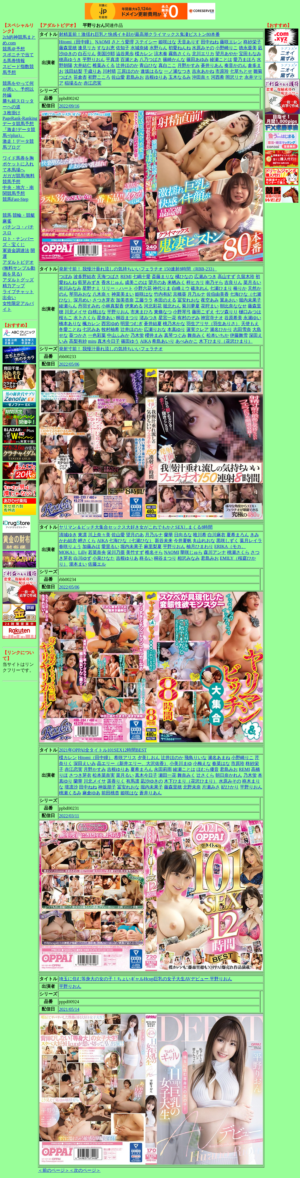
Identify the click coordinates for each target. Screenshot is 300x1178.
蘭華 (168, 534)
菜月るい (252, 282)
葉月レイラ (251, 540)
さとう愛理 (122, 41)
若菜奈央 (97, 552)
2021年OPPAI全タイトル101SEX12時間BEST (103, 750)
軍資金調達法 (16, 250)
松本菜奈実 (103, 775)
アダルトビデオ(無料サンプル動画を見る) (19, 268)
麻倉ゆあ (91, 792)
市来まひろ (141, 311)
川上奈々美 (99, 534)
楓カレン (91, 323)
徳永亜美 (248, 47)
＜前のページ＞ (53, 1170)
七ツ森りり (226, 311)
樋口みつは (250, 311)
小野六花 (143, 288)
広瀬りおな (155, 329)
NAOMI (102, 41)
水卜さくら (84, 317)
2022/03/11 (69, 815)
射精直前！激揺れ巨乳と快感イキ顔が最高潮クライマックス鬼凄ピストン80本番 (139, 34)
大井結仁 (82, 65)
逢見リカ (87, 47)
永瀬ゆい (252, 317)
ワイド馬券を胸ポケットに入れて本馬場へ (18, 164)
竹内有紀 (163, 294)
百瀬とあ (129, 59)
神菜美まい (122, 294)
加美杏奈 (125, 300)
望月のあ (157, 282)
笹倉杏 (80, 77)
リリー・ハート (117, 288)
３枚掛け (11, 112)
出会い (9, 297)
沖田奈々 (201, 77)
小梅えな (202, 763)
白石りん (87, 53)
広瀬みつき (205, 276)
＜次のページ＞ (85, 1170)
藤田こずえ (203, 311)
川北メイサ (76, 311)
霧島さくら (179, 53)
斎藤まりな (163, 276)
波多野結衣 (84, 276)
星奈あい (106, 317)
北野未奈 (192, 787)
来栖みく (176, 282)
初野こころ (99, 77)
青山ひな (148, 65)
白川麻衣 (216, 534)
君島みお (135, 77)
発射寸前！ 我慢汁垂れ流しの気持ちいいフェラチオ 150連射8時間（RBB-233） (138, 269)
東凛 (82, 534)
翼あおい (229, 300)
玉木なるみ (179, 77)
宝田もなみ (250, 53)
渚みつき (148, 317)
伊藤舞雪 (239, 335)
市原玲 (222, 71)
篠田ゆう (130, 341)
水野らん (158, 47)
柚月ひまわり (199, 546)
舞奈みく (196, 335)
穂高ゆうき (70, 59)
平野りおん (93, 59)
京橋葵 (179, 294)
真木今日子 (108, 341)
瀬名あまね (219, 757)
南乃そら (214, 282)
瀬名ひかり (221, 329)
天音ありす (188, 41)
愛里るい (110, 546)
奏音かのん (235, 65)
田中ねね (210, 41)
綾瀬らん (68, 306)
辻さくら (205, 775)
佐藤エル (97, 564)
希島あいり (163, 341)
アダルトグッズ (18, 279)
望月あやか (226, 53)
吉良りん (233, 282)
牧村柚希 (110, 329)
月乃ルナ (196, 294)
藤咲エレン (231, 41)
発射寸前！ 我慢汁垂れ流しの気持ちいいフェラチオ (111, 348)
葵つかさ (78, 335)
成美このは (136, 282)
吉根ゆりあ (156, 77)
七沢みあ (91, 329)
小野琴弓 (182, 311)
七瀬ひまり (221, 288)
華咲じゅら (191, 552)
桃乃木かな (174, 323)
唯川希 (199, 534)
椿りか (240, 288)
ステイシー (146, 41)
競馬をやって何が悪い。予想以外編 (18, 89)
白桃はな (97, 311)
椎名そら (154, 552)
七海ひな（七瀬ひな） (131, 540)
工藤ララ (144, 300)
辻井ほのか (127, 65)
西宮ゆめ (110, 323)
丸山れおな (204, 540)
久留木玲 (245, 276)
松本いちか (217, 335)
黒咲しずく (227, 540)
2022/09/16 (69, 106)
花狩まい (210, 306)
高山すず (226, 276)
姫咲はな (167, 41)
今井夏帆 (183, 540)
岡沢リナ (234, 77)
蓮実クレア (197, 329)
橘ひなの (184, 276)
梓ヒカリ (195, 282)
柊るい (146, 558)
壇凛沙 (71, 787)
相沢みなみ (188, 558)
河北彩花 (153, 306)
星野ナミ (91, 288)
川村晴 (109, 71)
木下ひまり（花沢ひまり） (226, 341)
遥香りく (116, 781)
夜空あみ (210, 300)
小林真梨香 (112, 306)
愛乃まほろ (244, 59)
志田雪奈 (242, 329)
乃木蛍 (137, 335)
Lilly (82, 552)
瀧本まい (78, 564)
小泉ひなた (103, 558)
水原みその (203, 47)
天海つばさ (108, 276)
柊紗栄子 (252, 41)
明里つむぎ (131, 323)
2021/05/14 (69, 1009)
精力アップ (14, 285)
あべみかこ (186, 341)
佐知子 (122, 47)
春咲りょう (70, 546)
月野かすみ (188, 65)
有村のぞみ (188, 317)
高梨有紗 (78, 341)
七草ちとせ (241, 71)
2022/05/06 (69, 364)
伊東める (134, 306)
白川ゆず (82, 558)
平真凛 (112, 59)
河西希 (217, 77)
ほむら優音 (207, 769)
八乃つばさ (150, 59)
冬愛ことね (70, 329)
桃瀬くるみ (70, 792)
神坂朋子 (107, 787)
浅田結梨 (73, 71)
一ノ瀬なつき (177, 71)
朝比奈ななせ (233, 306)
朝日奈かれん (228, 775)
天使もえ (250, 323)
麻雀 (7, 221)
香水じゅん (112, 282)
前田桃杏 (110, 792)
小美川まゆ (181, 763)
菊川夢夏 (191, 306)
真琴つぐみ (175, 335)
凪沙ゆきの (152, 781)
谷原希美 (233, 317)
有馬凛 (132, 781)
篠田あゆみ (197, 59)
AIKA (145, 341)
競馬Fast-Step (15, 199)
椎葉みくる (103, 65)
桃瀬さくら (238, 552)
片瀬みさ (211, 787)
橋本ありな (70, 323)
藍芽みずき (89, 282)
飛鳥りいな (195, 757)
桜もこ (65, 317)
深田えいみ (84, 763)
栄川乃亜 (116, 552)
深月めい (82, 300)
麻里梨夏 (153, 546)
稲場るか (73, 83)
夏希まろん (238, 534)
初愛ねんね (179, 47)
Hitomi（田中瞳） (76, 41)
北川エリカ (203, 53)
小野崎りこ (226, 47)
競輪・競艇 (24, 215)
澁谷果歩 (125, 53)
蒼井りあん (212, 65)
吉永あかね (203, 71)
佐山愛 (118, 77)
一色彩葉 (97, 335)
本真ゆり (176, 329)
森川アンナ (215, 552)
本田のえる (165, 300)
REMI (126, 276)
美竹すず (135, 552)
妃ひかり (230, 787)
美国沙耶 (106, 53)
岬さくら (87, 540)
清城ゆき (68, 534)
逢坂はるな (152, 71)
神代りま (162, 288)
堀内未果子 (250, 300)
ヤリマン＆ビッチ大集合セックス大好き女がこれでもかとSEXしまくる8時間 (136, 527)
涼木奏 (160, 53)
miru (92, 341)
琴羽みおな (80, 294)
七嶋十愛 (142, 276)
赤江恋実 (92, 83)
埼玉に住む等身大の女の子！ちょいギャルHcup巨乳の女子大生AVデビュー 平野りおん (145, 978)
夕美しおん (148, 757)
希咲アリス (125, 757)
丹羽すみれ (89, 306)
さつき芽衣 (103, 300)
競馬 (7, 215)
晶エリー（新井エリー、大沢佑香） (132, 763)
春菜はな (221, 763)
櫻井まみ (154, 335)
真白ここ (167, 65)
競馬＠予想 (14, 48)
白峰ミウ (181, 288)
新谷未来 (164, 540)
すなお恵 (106, 47)
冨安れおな (188, 300)
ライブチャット (18, 291)
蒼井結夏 (153, 323)
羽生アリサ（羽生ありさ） (213, 323)
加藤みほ (91, 546)
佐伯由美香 (217, 294)
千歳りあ (92, 71)
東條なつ (163, 311)
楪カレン (144, 53)
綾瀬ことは (221, 59)
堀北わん (172, 306)
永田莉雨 (163, 769)
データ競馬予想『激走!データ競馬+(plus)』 (19, 129)
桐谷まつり (127, 317)
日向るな (183, 534)
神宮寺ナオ (212, 317)
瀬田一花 (167, 775)
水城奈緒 (139, 47)
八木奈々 (101, 294)
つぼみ (65, 276)
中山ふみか (118, 335)
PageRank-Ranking (20, 118)
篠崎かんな (174, 59)
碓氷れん (200, 288)
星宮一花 (167, 317)
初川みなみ (70, 288)
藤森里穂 (68, 47)
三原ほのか (128, 71)
